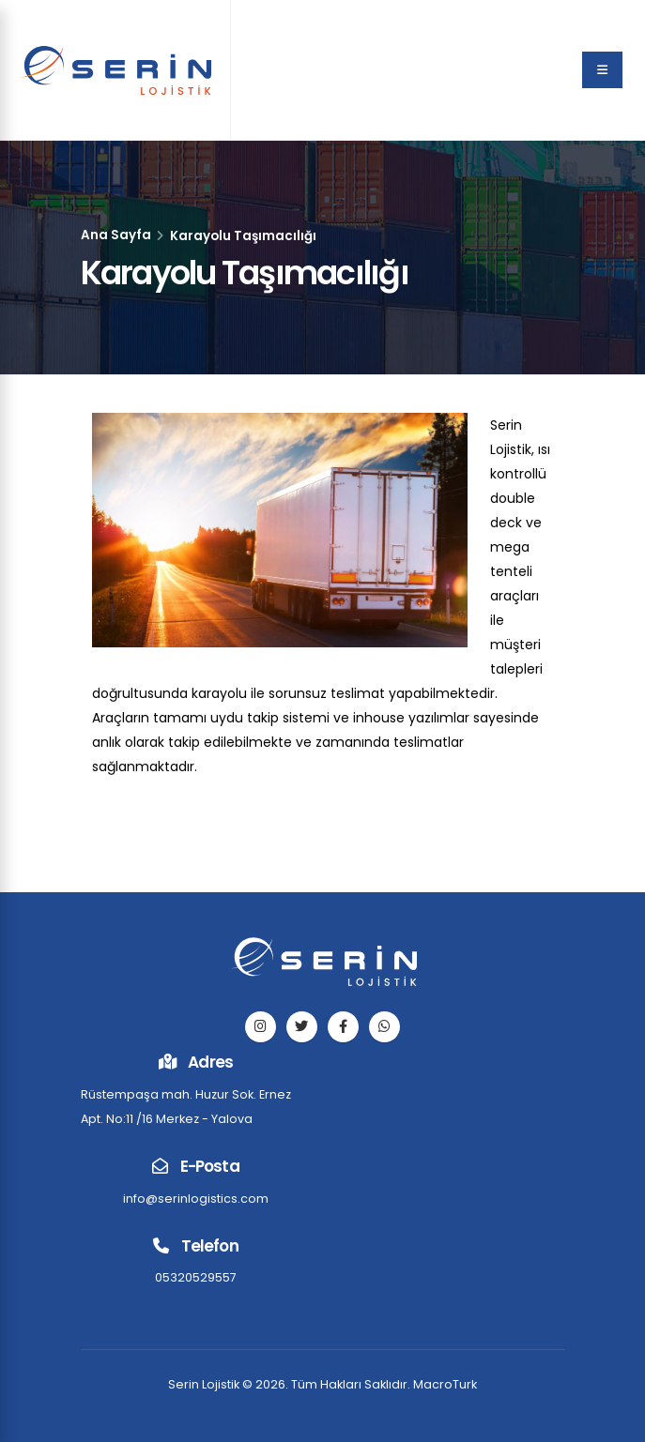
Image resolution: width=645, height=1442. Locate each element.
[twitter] (301, 1026)
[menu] (602, 69)
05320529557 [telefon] (196, 1277)
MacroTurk (445, 1384)
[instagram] (260, 1026)
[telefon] (384, 1026)
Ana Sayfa (116, 235)
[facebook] (343, 1026)
